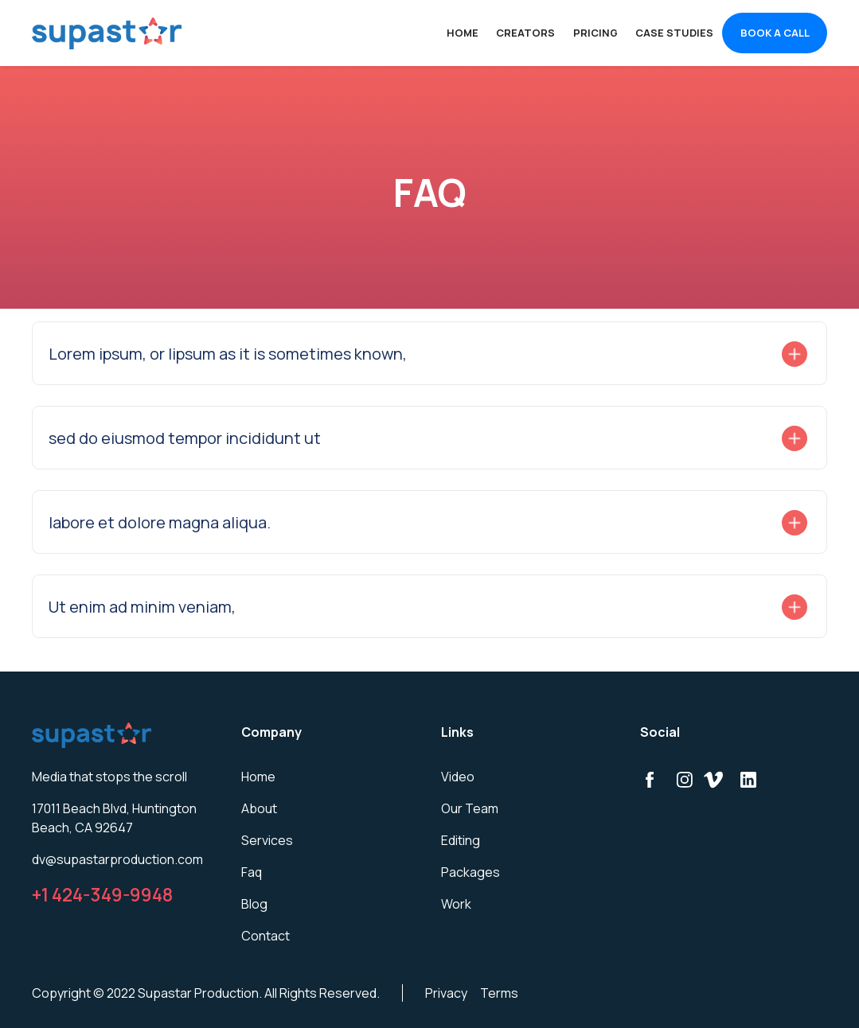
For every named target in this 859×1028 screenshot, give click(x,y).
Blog (254, 904)
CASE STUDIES (674, 32)
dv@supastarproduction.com (117, 859)
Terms (499, 993)
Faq (251, 872)
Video (457, 776)
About (259, 808)
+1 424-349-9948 (102, 894)
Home (462, 32)
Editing (460, 840)
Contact (265, 935)
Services (267, 840)
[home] (107, 33)
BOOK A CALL (775, 32)
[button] (429, 354)
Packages (470, 872)
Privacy (446, 993)
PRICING (595, 32)
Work (456, 904)
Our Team (469, 808)
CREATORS (525, 32)
